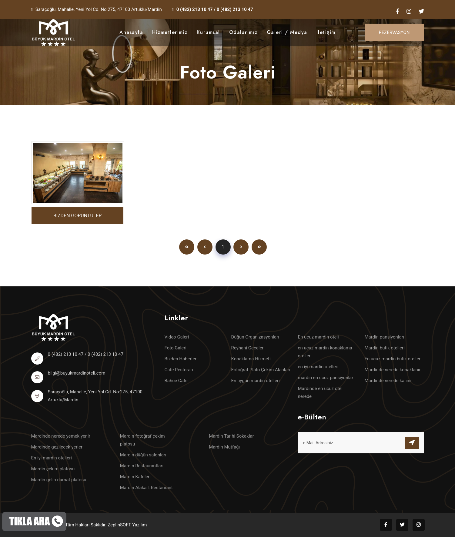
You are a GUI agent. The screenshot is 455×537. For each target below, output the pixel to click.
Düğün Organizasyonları (255, 337)
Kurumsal (208, 32)
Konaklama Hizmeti (251, 359)
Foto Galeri (175, 348)
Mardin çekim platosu (53, 469)
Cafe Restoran (179, 369)
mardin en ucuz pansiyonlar (325, 377)
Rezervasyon (394, 32)
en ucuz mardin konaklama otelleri (325, 352)
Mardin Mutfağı (224, 447)
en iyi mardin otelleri (318, 366)
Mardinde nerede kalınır (388, 380)
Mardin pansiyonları (384, 337)
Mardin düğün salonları (143, 455)
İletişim (326, 32)
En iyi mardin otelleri (51, 458)
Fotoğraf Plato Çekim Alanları (260, 369)
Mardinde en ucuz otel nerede (320, 392)
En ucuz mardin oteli (318, 337)
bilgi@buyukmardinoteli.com (76, 373)
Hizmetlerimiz (170, 32)
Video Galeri (177, 337)
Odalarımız (243, 32)
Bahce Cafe (176, 380)
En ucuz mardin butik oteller (393, 359)
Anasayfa (131, 32)
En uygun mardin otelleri (255, 380)
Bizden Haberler (181, 359)
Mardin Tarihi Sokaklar (231, 436)
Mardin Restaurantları (141, 466)
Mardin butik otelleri (385, 348)
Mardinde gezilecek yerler (57, 447)
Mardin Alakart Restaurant (146, 487)
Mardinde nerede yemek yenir (60, 436)
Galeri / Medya (287, 32)
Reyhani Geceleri (248, 348)
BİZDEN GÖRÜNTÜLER (77, 215)
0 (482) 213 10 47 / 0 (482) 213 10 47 (214, 9)
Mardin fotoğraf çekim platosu (142, 440)
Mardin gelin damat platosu (58, 479)
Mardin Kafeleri (135, 476)
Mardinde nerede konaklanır (393, 369)
